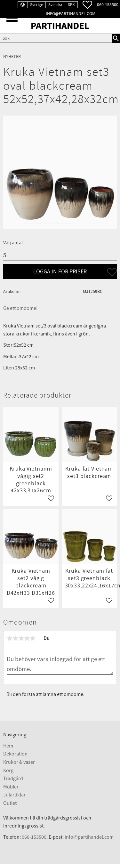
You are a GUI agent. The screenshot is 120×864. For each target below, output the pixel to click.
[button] (12, 17)
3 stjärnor (21, 638)
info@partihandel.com (70, 14)
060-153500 (107, 5)
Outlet (10, 803)
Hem (8, 746)
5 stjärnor (33, 638)
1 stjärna (9, 638)
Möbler (11, 787)
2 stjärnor (15, 638)
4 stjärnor (27, 638)
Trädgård (13, 778)
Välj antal (13, 242)
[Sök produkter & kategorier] (56, 38)
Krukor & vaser (19, 762)
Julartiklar (14, 795)
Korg (8, 770)
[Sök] (116, 38)
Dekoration (15, 754)
